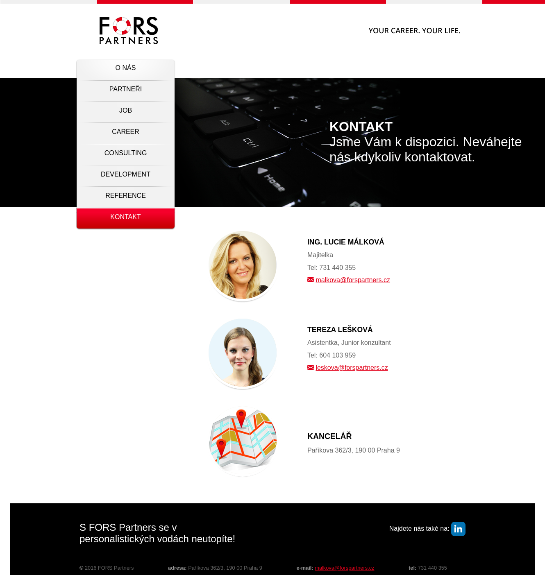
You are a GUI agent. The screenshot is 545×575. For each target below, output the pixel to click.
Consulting (125, 152)
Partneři (125, 89)
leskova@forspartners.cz (352, 367)
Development (125, 174)
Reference (125, 195)
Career (125, 131)
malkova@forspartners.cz (353, 279)
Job (125, 110)
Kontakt (125, 216)
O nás (126, 67)
